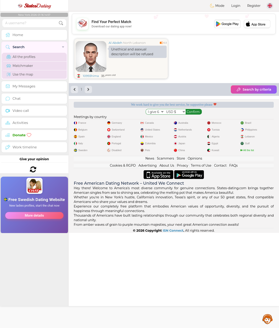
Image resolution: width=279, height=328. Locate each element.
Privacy (182, 261)
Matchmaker (19, 65)
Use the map (19, 74)
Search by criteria (253, 89)
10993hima (91, 76)
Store (181, 254)
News (149, 254)
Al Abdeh (115, 43)
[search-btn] (61, 23)
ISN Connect (173, 326)
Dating (34, 5)
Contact (220, 261)
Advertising (147, 261)
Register (254, 6)
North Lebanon (134, 43)
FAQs (233, 261)
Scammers (165, 254)
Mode (217, 5)
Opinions (195, 254)
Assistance (268, 319)
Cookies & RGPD (123, 261)
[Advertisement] (34, 183)
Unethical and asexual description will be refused (132, 51)
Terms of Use (201, 261)
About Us (166, 261)
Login (235, 6)
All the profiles (20, 57)
